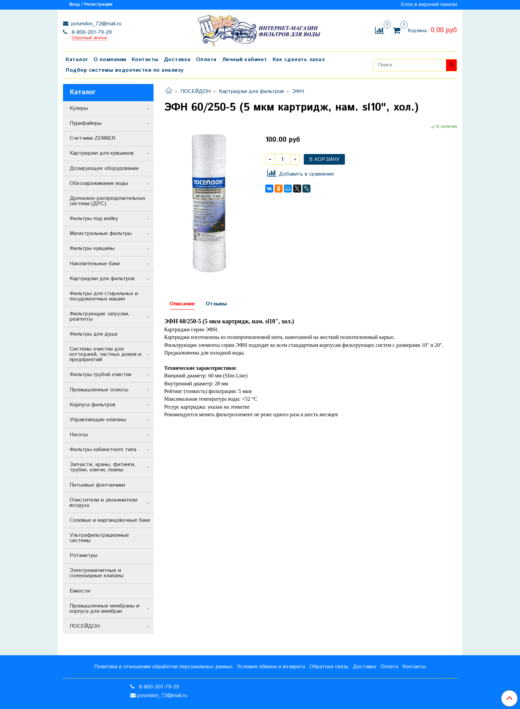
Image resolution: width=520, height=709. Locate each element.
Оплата (206, 59)
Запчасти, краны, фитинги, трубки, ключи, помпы (103, 467)
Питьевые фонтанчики (97, 485)
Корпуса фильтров (92, 405)
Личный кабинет (244, 59)
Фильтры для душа (93, 334)
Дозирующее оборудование (104, 168)
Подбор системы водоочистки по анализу (125, 70)
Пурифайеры (85, 123)
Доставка (177, 59)
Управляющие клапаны (98, 420)
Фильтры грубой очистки (100, 374)
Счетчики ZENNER (92, 138)
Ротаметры (84, 555)
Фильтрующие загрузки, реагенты (100, 316)
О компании (110, 59)
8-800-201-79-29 (91, 32)
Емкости (80, 591)
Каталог (77, 59)
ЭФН (298, 91)
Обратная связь (329, 666)
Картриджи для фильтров (251, 91)
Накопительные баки (95, 264)
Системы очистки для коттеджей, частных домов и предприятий (105, 354)
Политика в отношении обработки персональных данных (163, 666)
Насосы (79, 434)
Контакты (145, 59)
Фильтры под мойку (94, 218)
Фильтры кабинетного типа (103, 449)
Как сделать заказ (299, 59)
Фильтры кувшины (92, 248)
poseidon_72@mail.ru (95, 24)
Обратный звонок (89, 38)
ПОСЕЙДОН (195, 91)
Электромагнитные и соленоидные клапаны (96, 573)
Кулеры (79, 108)
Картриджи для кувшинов (102, 153)
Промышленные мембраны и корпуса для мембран (104, 608)
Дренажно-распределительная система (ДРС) (107, 201)
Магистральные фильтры (101, 233)
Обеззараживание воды (99, 183)
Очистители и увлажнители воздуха (103, 502)
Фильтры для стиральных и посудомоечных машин (104, 296)
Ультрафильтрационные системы (99, 537)
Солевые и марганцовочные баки (110, 520)
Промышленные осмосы (99, 390)
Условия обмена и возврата (271, 666)
